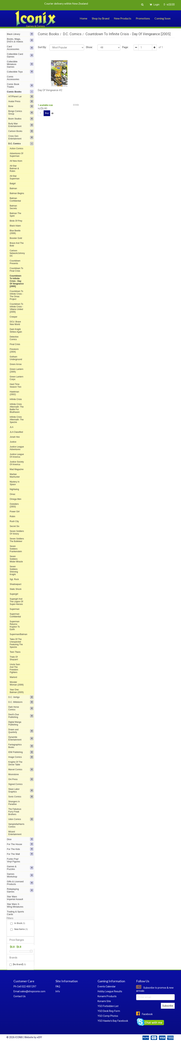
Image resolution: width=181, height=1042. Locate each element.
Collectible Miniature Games (20, 64)
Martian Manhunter (15, 475)
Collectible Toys (20, 71)
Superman (14, 609)
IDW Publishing (21, 752)
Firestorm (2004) (14, 350)
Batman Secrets (13, 207)
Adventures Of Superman (16, 154)
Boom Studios (21, 118)
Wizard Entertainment (15, 833)
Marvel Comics (21, 769)
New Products (122, 18)
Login (154, 4)
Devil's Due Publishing (21, 715)
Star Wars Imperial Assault (15, 897)
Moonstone (13, 774)
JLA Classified (16, 432)
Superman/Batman (18, 634)
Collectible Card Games (20, 55)
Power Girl (15, 511)
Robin (12, 516)
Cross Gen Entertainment (21, 137)
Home (83, 18)
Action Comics (16, 148)
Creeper (13, 317)
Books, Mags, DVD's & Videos (20, 40)
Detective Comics (14, 338)
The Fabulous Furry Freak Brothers (14, 812)
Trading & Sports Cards (15, 913)
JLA (11, 427)
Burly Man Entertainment (21, 124)
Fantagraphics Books (21, 745)
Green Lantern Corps (16, 378)
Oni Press (21, 779)
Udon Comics (21, 819)
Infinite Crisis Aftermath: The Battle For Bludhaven (17, 408)
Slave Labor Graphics (21, 790)
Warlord (13, 677)
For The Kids (20, 849)
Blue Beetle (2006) (15, 231)
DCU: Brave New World (15, 323)
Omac (12, 494)
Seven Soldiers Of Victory (17, 532)
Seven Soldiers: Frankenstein (16, 549)
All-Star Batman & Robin (14, 168)
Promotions (143, 18)
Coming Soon (162, 18)
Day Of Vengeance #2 (50, 90)
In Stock (19, 923)
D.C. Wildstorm (21, 702)
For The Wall (20, 854)
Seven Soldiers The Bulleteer (17, 540)
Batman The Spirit (15, 214)
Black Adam (15, 226)
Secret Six (14, 526)
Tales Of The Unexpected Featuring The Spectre (16, 643)
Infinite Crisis (16, 399)
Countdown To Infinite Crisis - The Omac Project (16, 295)
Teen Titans (15, 652)
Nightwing (14, 489)
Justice (13, 442)
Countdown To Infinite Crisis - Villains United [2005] (16, 308)
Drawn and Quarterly (21, 730)
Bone (21, 106)
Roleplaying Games (20, 890)
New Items (20, 929)
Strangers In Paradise (14, 802)
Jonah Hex (15, 437)
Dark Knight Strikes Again (16, 330)
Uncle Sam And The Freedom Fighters (15, 668)
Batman (13, 188)
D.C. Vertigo (21, 697)
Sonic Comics (21, 796)
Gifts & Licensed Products (20, 882)
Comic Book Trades (20, 85)
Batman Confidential (15, 199)
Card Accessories (20, 47)
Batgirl (13, 183)
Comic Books (20, 91)
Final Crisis (15, 344)
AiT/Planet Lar (21, 96)
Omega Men (15, 499)
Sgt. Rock (14, 579)
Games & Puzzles (20, 867)
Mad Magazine (17, 469)
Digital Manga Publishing (14, 723)
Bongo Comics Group (21, 112)
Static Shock (16, 589)
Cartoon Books (21, 131)
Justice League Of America (17, 455)
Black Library (20, 34)
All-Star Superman (14, 177)
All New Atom (16, 161)
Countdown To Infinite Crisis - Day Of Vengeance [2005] (17, 281)
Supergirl (14, 594)
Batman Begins (17, 193)
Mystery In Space (14, 483)
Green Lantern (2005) (16, 370)
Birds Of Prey (16, 221)
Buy (47, 113)
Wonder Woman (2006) (17, 683)
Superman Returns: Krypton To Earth (15, 625)
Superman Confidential (15, 615)
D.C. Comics (21, 143)
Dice (20, 839)
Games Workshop (20, 875)
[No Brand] (17, 964)
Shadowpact (15, 584)
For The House (20, 844)
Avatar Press (21, 101)
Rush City (14, 521)
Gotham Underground (16, 358)
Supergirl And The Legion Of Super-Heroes (16, 601)
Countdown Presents (15, 262)
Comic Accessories (13, 78)
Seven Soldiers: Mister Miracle (16, 559)
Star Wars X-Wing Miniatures (15, 905)
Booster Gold (16, 238)
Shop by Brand (100, 18)
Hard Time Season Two (15, 385)
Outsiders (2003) (14, 505)
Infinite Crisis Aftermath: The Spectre (17, 419)
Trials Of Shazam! (14, 658)
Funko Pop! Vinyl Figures (13, 860)
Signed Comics (15, 784)
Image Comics (21, 757)
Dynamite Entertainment (21, 738)
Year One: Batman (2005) (17, 690)
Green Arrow (16, 364)
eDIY (39, 1037)
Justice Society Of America (17, 463)
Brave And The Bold (17, 244)
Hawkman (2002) (14, 393)
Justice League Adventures (17, 448)
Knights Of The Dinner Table (15, 763)
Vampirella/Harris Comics (16, 825)
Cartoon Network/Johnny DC (17, 253)
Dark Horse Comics (21, 708)
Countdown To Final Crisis (16, 269)
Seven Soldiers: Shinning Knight (14, 570)
